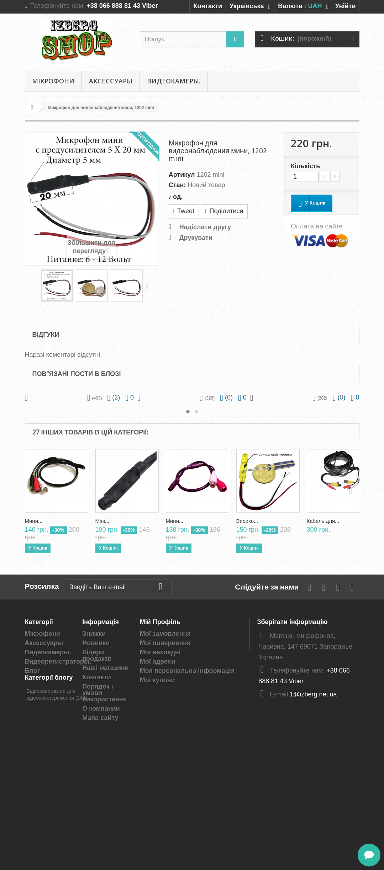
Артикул (182, 174)
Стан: (177, 185)
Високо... (247, 521)
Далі (149, 286)
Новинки (96, 643)
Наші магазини (105, 667)
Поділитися (224, 211)
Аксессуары (110, 81)
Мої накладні (160, 652)
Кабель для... (323, 521)
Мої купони (157, 680)
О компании (101, 708)
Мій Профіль (160, 622)
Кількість (305, 166)
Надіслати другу (205, 227)
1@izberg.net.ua (313, 694)
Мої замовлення (165, 633)
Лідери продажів (97, 655)
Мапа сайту (100, 717)
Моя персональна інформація (187, 670)
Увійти (345, 6)
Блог (32, 670)
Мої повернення (165, 643)
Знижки (94, 633)
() (113, 397)
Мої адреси (157, 661)
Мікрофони (53, 81)
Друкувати (195, 237)
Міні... (102, 521)
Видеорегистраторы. (58, 661)
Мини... (34, 521)
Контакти (207, 6)
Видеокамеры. (173, 81)
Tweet (183, 211)
